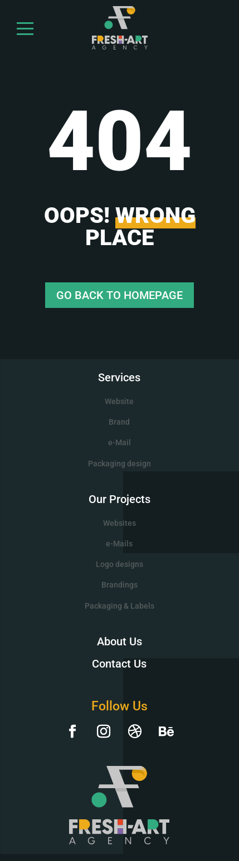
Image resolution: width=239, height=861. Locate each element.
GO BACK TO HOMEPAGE (119, 295)
